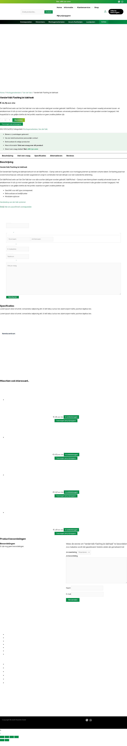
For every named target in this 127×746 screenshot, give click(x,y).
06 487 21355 (5, 699)
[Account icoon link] (105, 11)
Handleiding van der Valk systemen (13, 202)
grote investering (68, 616)
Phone (8, 222)
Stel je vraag (11, 262)
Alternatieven (56, 156)
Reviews (70, 156)
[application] (73, 7)
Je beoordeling (72, 559)
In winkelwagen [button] (71, 420)
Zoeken (49, 12)
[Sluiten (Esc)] (16, 742)
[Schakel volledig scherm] (7, 742)
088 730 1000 (65, 1)
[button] (69, 7)
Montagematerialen (14, 93)
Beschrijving (7, 156)
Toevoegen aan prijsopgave (11, 124)
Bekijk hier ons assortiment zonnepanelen (15, 207)
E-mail (68, 599)
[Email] (119, 2)
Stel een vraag (23, 156)
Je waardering (71, 555)
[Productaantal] (5, 120)
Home (2, 93)
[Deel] (12, 742)
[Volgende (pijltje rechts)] (7, 745)
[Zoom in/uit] (2, 742)
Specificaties (40, 156)
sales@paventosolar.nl (9, 706)
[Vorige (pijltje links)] (2, 745)
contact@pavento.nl (8, 703)
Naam (68, 592)
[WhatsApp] (122, 2)
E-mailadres (11, 245)
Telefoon (9, 253)
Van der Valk (28, 93)
